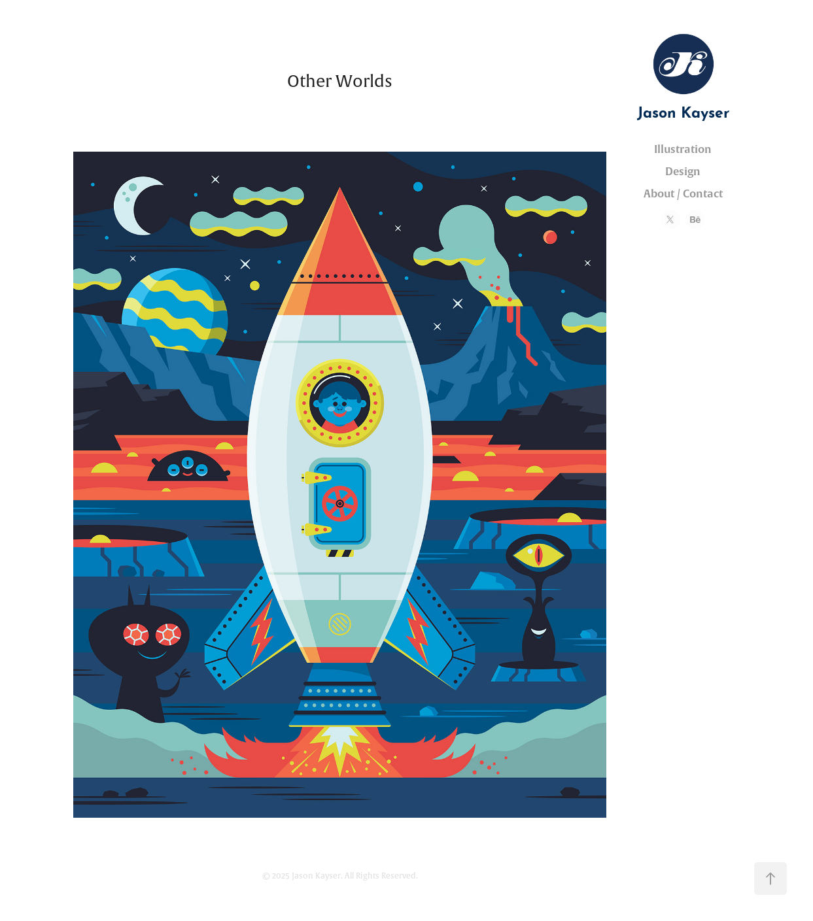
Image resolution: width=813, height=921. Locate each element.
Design (683, 171)
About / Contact (683, 194)
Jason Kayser (683, 110)
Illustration (683, 149)
